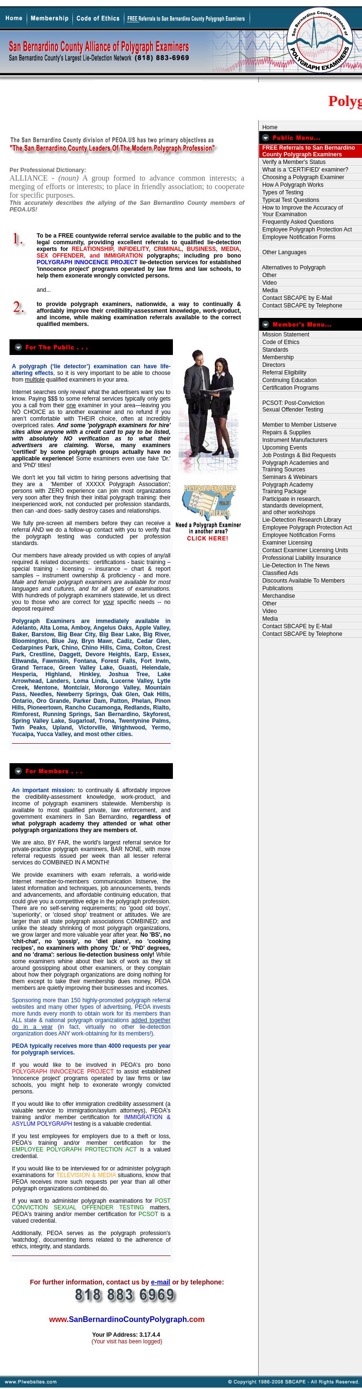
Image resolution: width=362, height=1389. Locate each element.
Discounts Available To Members (302, 580)
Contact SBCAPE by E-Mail (295, 298)
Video (268, 282)
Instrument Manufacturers (293, 440)
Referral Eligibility (282, 372)
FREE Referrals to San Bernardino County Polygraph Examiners (307, 151)
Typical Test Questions (289, 200)
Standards (273, 349)
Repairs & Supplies (285, 432)
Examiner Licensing (285, 542)
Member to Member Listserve (298, 424)
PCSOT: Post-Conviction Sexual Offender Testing (291, 406)
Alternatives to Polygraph (292, 267)
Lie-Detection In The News (294, 565)
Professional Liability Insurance (300, 558)
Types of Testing (281, 192)
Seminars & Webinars (288, 477)
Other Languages (282, 252)
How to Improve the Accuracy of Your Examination (301, 211)
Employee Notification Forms (297, 237)
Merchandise (277, 596)
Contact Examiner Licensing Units (303, 550)
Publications (276, 588)
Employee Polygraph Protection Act (305, 229)
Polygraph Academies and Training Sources (294, 466)
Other (268, 275)
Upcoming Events (283, 447)
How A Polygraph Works (291, 185)
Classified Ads (278, 573)
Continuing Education (288, 380)
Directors (272, 365)
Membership (276, 357)
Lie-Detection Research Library (300, 520)
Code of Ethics (279, 342)
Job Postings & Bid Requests (297, 455)
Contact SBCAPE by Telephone (300, 305)
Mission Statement (284, 334)
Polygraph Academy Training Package (286, 488)
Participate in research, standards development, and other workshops (291, 506)
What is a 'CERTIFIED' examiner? (303, 169)
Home (268, 127)
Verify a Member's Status (292, 162)
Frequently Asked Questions (296, 222)
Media (268, 290)
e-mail (160, 1282)
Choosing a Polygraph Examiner (301, 177)
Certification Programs (289, 387)
